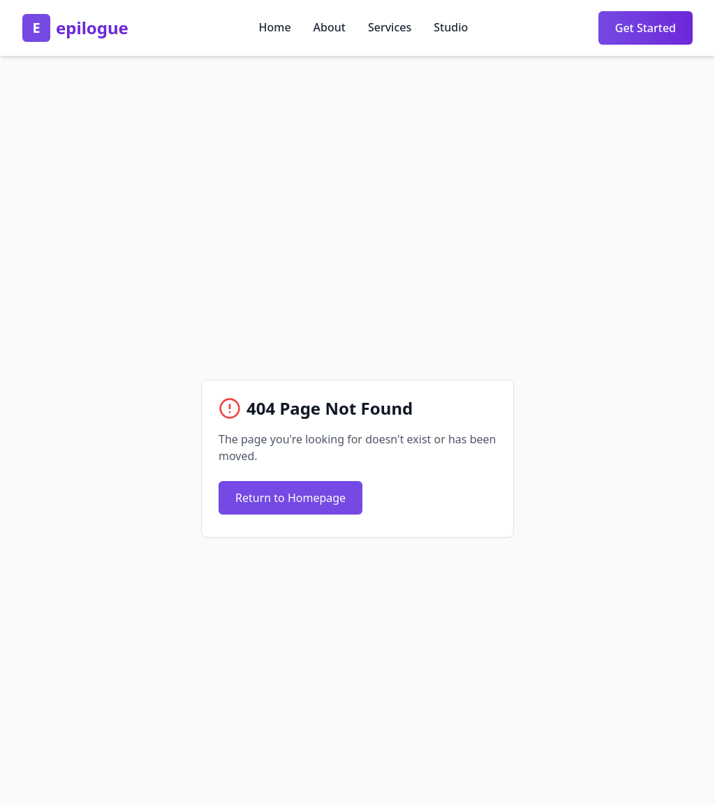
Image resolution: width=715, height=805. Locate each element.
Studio (451, 27)
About (330, 27)
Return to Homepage (290, 497)
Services (389, 27)
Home (274, 27)
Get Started (645, 28)
